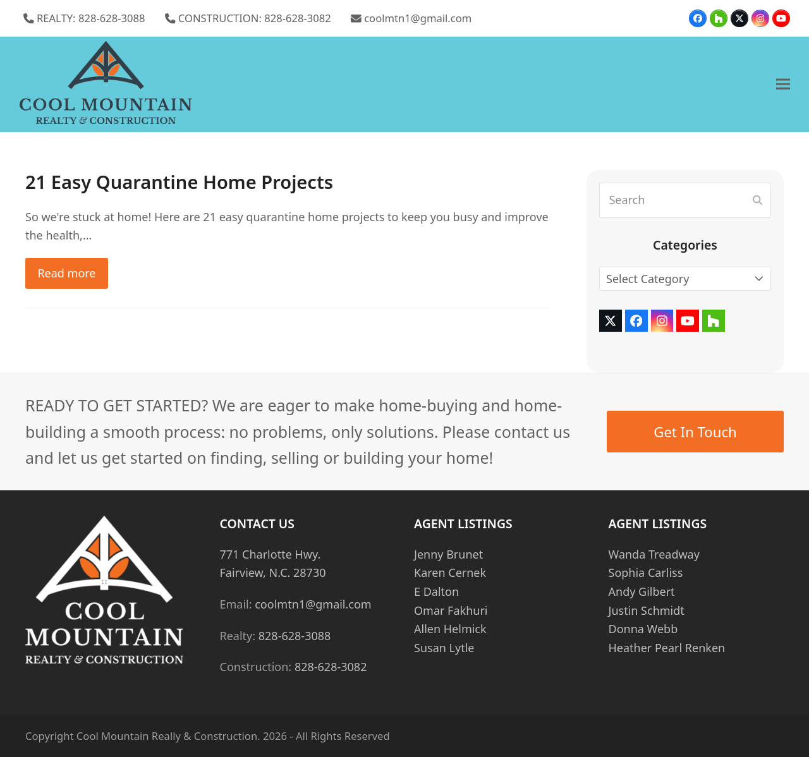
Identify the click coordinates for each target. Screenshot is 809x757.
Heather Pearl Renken (667, 647)
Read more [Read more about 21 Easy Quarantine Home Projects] (66, 273)
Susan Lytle (444, 647)
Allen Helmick (450, 628)
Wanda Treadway (654, 554)
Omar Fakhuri (450, 610)
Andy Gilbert (642, 591)
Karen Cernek (450, 572)
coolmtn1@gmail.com (417, 18)
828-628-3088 (295, 635)
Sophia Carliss (646, 572)
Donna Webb (643, 628)
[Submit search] (757, 200)
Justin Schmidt (646, 610)
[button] (783, 84)
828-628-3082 (331, 666)
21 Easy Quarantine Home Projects (179, 182)
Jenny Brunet (448, 554)
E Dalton (436, 591)
